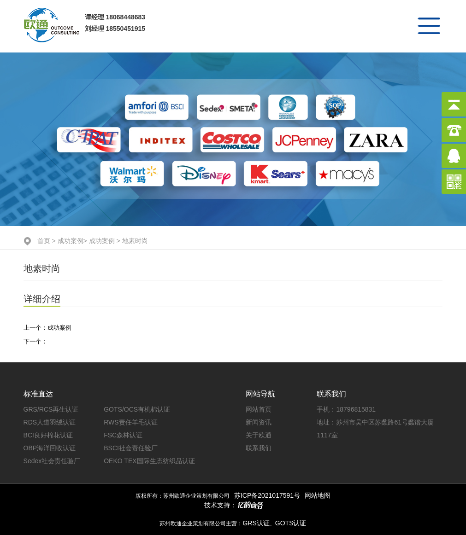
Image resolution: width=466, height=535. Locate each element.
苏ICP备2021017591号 (267, 495)
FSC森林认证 (123, 435)
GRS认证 (255, 523)
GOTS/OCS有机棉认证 (137, 409)
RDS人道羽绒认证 (50, 422)
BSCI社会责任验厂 (131, 448)
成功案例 (70, 240)
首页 (43, 240)
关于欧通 (258, 435)
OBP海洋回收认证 (50, 448)
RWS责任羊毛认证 (130, 422)
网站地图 (317, 495)
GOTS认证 (291, 523)
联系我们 (258, 448)
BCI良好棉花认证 (48, 435)
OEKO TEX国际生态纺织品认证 (149, 461)
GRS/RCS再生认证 (51, 409)
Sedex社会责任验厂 (52, 461)
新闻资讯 (258, 422)
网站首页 (258, 409)
